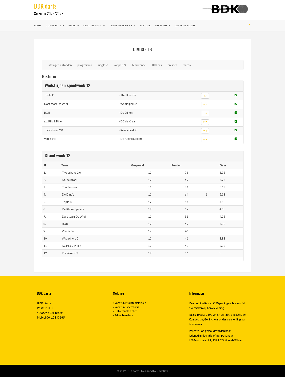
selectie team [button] (92, 25)
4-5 (205, 95)
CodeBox (162, 370)
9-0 (205, 130)
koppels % (120, 65)
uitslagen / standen (60, 65)
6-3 (205, 104)
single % (103, 65)
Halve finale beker (125, 311)
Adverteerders (123, 315)
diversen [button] (161, 25)
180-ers (157, 65)
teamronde (139, 65)
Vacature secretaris (126, 307)
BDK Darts (44, 303)
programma (84, 65)
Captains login (185, 25)
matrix (187, 65)
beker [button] (72, 25)
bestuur (145, 25)
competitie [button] (53, 25)
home (37, 25)
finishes (172, 65)
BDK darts (133, 370)
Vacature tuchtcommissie (130, 302)
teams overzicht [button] (121, 25)
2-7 (205, 122)
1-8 (205, 113)
